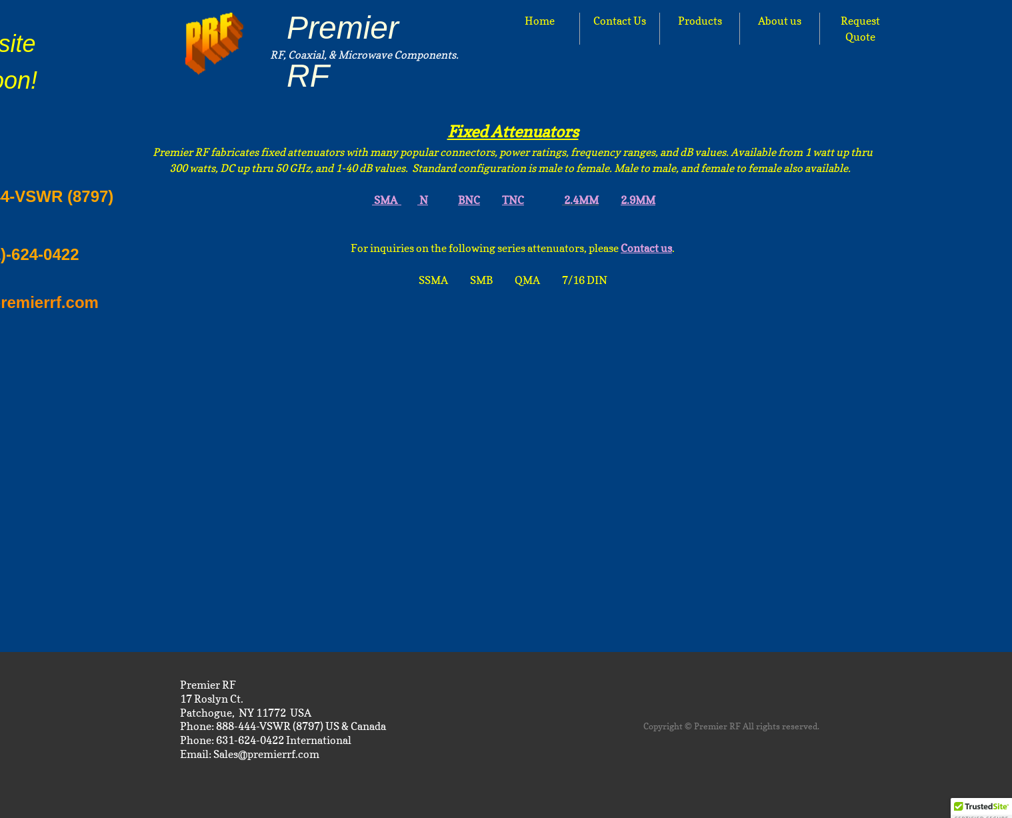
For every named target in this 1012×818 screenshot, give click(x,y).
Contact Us (619, 20)
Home (540, 20)
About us (779, 20)
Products (700, 20)
